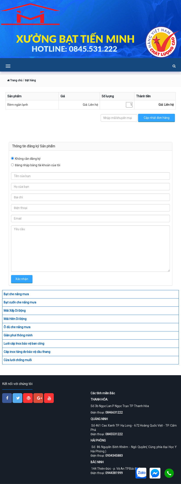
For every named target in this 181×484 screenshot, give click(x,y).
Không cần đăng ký (28, 158)
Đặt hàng (30, 80)
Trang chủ (14, 80)
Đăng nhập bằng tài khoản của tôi (37, 165)
